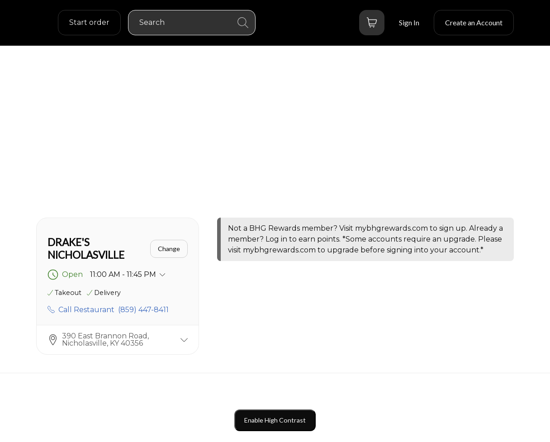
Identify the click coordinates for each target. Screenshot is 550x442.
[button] (118, 339)
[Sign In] (409, 22)
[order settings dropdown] (89, 22)
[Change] (169, 249)
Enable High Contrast (275, 420)
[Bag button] (371, 22)
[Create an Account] (474, 22)
